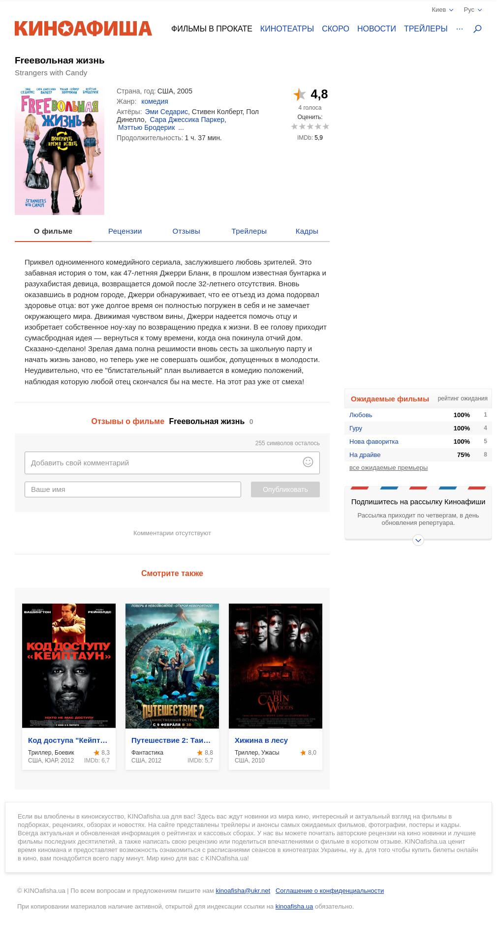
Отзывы (187, 231)
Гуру (355, 428)
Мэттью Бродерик (146, 127)
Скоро (335, 29)
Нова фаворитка (374, 441)
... (181, 127)
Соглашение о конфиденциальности (330, 890)
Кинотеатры (287, 29)
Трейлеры (426, 29)
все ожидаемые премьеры (388, 467)
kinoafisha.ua (294, 906)
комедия (154, 101)
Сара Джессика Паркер (187, 119)
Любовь (361, 415)
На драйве (365, 454)
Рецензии (125, 231)
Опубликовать (285, 489)
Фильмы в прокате (211, 29)
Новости (376, 29)
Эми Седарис (166, 112)
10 (325, 126)
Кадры (307, 231)
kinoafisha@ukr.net (243, 890)
